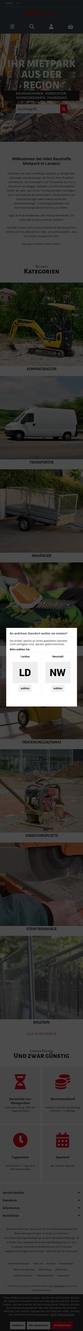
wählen (25, 688)
